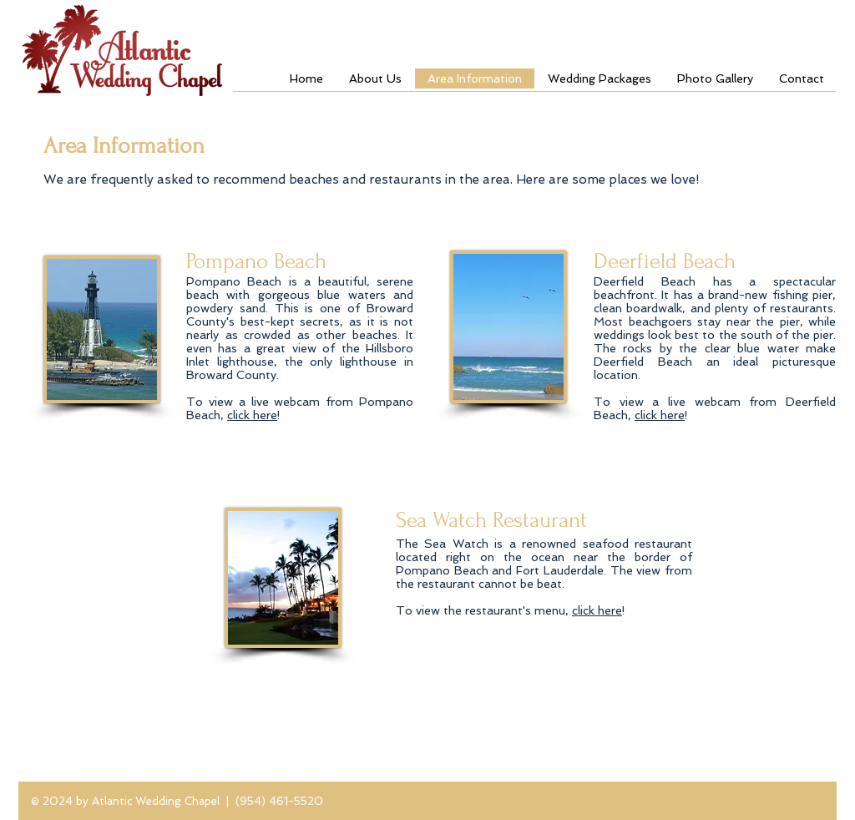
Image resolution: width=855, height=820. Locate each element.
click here (252, 415)
